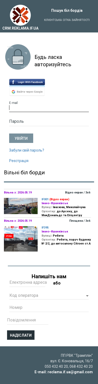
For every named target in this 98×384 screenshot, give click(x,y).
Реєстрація (18, 161)
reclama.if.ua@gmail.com (70, 372)
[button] (49, 296)
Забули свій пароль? (26, 150)
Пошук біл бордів (67, 10)
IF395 (45, 227)
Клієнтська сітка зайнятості (67, 20)
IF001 (45, 199)
